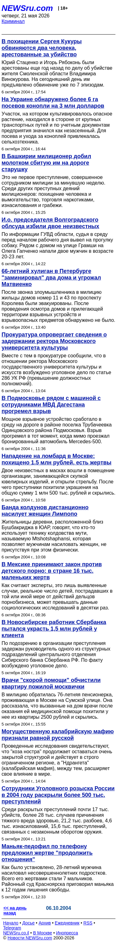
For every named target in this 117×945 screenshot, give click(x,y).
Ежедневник (67, 922)
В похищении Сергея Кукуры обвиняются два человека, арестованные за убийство (42, 48)
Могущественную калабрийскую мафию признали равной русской (58, 734)
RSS (87, 922)
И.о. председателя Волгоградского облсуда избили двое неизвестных (50, 223)
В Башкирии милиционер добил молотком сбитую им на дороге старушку (46, 162)
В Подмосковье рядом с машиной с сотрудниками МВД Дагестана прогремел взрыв (51, 404)
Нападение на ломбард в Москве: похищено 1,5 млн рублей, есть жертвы (56, 459)
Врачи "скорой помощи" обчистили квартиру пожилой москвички (51, 683)
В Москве (42, 932)
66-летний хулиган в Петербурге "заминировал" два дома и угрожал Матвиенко (51, 277)
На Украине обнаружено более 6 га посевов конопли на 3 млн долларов (53, 102)
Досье (28, 922)
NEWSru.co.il (16, 932)
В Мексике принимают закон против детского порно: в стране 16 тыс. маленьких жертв (52, 571)
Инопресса (67, 932)
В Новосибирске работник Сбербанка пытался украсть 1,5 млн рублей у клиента (54, 628)
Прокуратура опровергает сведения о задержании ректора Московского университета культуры (54, 341)
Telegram (12, 927)
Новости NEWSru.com (29, 937)
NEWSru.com (27, 8)
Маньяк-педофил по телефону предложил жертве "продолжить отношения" (47, 853)
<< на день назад (15, 910)
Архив (45, 922)
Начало (10, 922)
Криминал (13, 21)
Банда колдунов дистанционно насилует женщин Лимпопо (45, 510)
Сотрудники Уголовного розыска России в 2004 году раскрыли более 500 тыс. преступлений (58, 795)
